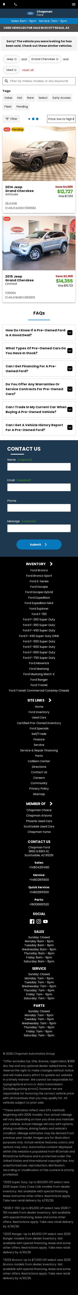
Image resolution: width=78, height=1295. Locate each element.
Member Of (36, 804)
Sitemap (39, 794)
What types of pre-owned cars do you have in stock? (39, 350)
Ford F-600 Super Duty (39, 647)
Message (21, 521)
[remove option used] (11, 70)
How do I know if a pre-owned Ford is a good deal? (39, 332)
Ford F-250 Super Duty (39, 619)
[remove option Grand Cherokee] (44, 59)
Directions (39, 767)
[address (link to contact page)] (4, 4)
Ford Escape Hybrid (39, 592)
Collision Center (39, 761)
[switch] (73, 4)
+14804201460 (39, 867)
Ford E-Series (39, 581)
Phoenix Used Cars (39, 821)
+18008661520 (39, 904)
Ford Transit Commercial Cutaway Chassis (39, 690)
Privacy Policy (39, 788)
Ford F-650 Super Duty (39, 652)
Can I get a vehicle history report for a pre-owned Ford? (39, 427)
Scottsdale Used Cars (39, 826)
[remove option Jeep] (11, 59)
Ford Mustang (39, 669)
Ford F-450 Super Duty (39, 630)
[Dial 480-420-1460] (16, 4)
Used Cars (39, 717)
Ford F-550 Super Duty (39, 641)
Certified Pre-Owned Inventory (39, 723)
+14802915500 (39, 880)
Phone (11, 501)
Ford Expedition (39, 598)
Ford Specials (39, 728)
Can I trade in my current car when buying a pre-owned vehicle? (39, 409)
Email (19, 480)
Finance (39, 739)
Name (19, 460)
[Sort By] (61, 119)
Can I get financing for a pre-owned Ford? (39, 368)
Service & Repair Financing (39, 750)
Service (39, 745)
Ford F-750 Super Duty (39, 658)
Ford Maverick (39, 663)
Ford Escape (39, 587)
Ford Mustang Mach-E (39, 674)
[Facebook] (32, 921)
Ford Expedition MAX (39, 603)
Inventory (36, 564)
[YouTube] (45, 921)
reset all (28, 70)
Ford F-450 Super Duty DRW (39, 636)
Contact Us (39, 772)
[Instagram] (39, 921)
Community (39, 783)
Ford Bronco (39, 570)
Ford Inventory (39, 712)
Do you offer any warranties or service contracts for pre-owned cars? (39, 389)
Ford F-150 (39, 614)
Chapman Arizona (39, 815)
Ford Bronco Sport (39, 576)
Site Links (36, 700)
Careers (39, 778)
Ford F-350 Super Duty (39, 625)
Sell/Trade (39, 734)
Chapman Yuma (39, 832)
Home (39, 707)
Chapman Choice (39, 810)
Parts (39, 756)
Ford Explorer (39, 609)
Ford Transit (39, 685)
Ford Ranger (39, 680)
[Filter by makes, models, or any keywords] (39, 81)
